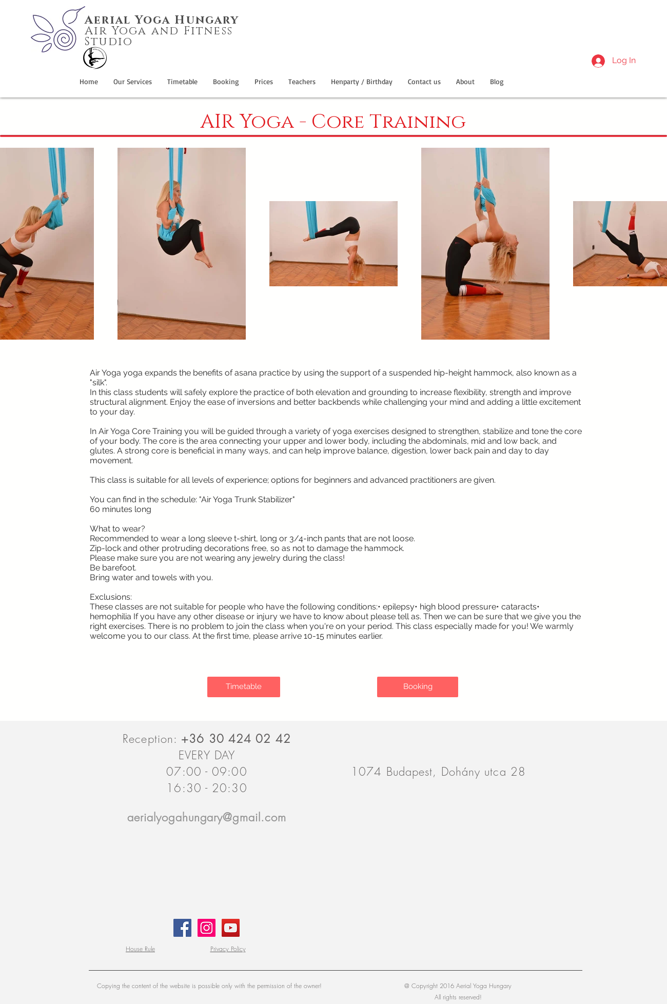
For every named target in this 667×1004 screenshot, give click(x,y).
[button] (361, 81)
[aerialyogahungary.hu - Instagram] (206, 928)
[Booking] (417, 687)
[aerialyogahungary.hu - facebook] (182, 928)
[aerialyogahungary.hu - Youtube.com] (231, 928)
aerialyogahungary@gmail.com (207, 817)
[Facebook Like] (534, 16)
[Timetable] (243, 687)
